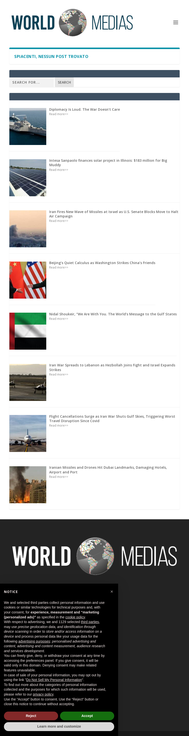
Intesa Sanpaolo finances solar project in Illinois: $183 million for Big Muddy (108, 162)
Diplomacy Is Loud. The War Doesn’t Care (84, 109)
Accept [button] (87, 716)
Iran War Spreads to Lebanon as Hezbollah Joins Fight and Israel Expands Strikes (112, 367)
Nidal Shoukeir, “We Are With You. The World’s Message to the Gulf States (113, 314)
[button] (112, 591)
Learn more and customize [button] (59, 726)
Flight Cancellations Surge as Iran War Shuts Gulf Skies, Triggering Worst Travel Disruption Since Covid (112, 418)
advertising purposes (34, 641)
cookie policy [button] (75, 617)
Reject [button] (31, 716)
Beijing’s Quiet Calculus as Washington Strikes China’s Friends (102, 262)
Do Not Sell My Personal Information (54, 680)
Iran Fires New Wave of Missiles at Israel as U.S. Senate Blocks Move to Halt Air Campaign (113, 213)
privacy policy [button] (43, 694)
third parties (90, 622)
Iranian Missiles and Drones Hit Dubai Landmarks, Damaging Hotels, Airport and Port (108, 469)
